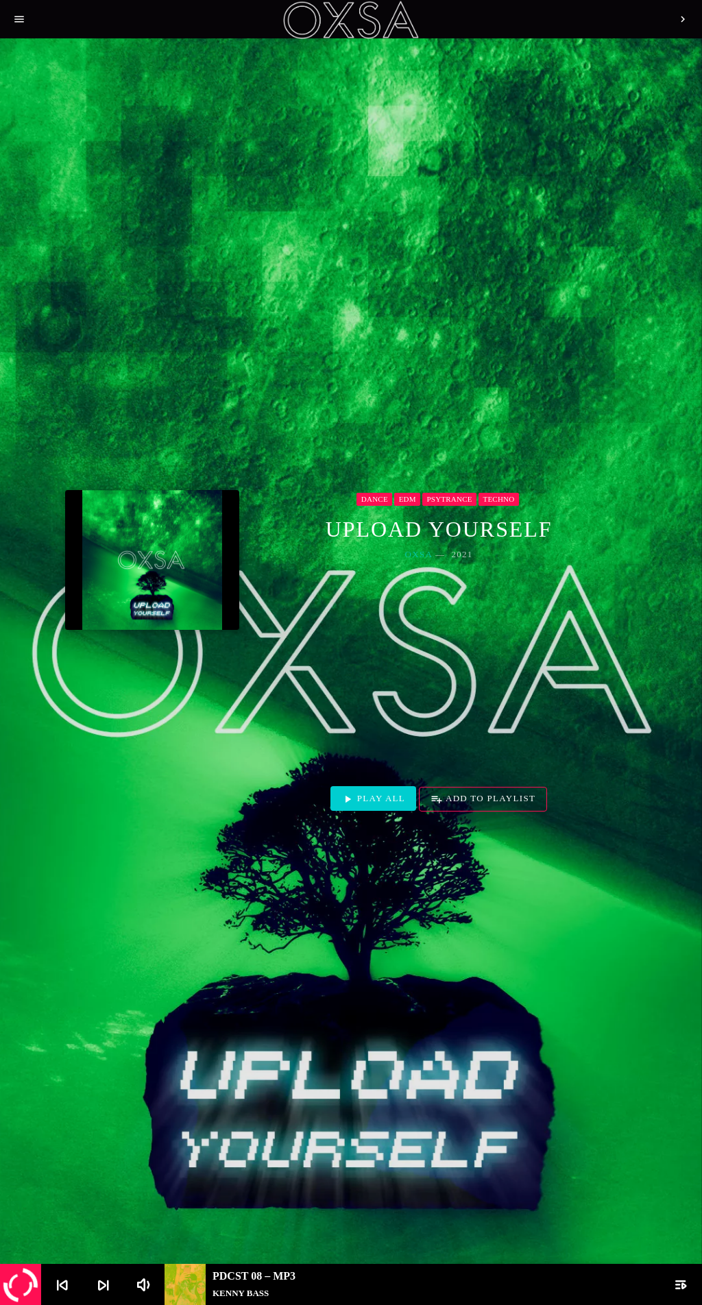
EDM (407, 499)
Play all (373, 799)
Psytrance (449, 499)
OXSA (419, 554)
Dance (374, 499)
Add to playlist (483, 799)
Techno (498, 499)
